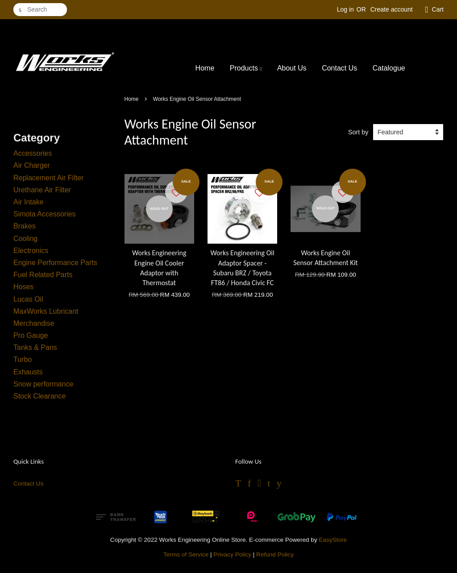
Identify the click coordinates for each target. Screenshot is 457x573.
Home (205, 68)
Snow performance (43, 384)
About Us (292, 68)
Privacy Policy (232, 554)
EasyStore (333, 539)
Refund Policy (275, 554)
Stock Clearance (39, 396)
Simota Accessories (44, 214)
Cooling (25, 238)
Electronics (30, 250)
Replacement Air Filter (48, 178)
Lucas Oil (28, 299)
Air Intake (28, 202)
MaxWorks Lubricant (46, 311)
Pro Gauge (30, 335)
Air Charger (31, 165)
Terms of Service (185, 554)
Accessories (32, 153)
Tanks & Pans (35, 347)
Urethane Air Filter (42, 190)
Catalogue (389, 68)
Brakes (24, 226)
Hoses (23, 287)
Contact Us (339, 68)
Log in (345, 9)
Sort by (358, 132)
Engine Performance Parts (55, 262)
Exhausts (28, 372)
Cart (438, 9)
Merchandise (33, 323)
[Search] (40, 9)
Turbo (22, 359)
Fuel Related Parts (43, 274)
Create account (391, 9)
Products (246, 68)
